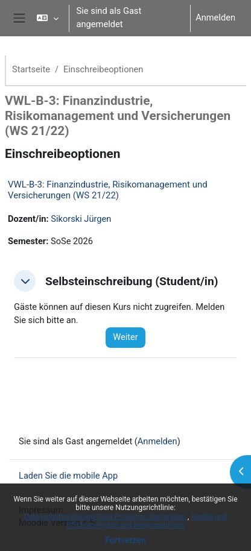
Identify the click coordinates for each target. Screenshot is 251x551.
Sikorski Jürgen (81, 218)
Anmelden (215, 17)
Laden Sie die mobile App (68, 475)
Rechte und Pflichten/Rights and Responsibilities (146, 520)
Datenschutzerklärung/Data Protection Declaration (106, 516)
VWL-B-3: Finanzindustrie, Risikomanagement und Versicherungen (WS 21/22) (108, 190)
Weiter (125, 337)
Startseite (31, 69)
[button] (47, 18)
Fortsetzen (125, 540)
